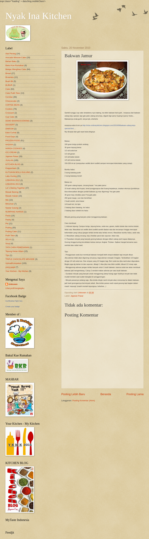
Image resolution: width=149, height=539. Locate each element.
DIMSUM (9, 129)
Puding (8, 227)
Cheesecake (11, 101)
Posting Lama (135, 394)
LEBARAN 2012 (12, 180)
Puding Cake (11, 231)
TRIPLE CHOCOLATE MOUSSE (19, 259)
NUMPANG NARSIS (14, 212)
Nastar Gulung (11, 208)
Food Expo (10, 136)
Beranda (105, 394)
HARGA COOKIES (13, 148)
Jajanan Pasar (77, 296)
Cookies (9, 109)
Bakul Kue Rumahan (14, 65)
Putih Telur (10, 235)
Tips (7, 255)
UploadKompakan (13, 263)
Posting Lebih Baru (73, 394)
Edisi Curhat (10, 132)
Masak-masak (11, 196)
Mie (7, 200)
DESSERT (10, 124)
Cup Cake (9, 117)
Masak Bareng (11, 192)
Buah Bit (9, 81)
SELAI (8, 239)
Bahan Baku (10, 61)
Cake (7, 89)
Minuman (9, 204)
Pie (6, 223)
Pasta (8, 215)
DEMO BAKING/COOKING (17, 121)
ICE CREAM (11, 152)
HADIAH (9, 144)
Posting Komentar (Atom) (83, 400)
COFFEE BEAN (12, 105)
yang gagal (10, 267)
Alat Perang (10, 53)
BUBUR (8, 85)
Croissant (9, 113)
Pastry (8, 219)
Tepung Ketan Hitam (14, 251)
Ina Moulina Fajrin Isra (13, 301)
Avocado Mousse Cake (15, 57)
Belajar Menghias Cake (15, 69)
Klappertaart (10, 168)
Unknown (13, 284)
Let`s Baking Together (15, 188)
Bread (8, 73)
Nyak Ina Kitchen (38, 16)
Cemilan (9, 97)
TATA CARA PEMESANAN (17, 247)
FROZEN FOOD (12, 140)
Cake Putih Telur (12, 93)
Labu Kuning (11, 176)
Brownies (9, 77)
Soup (7, 243)
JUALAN (9, 160)
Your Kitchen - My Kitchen (16, 271)
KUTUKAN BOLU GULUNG (17, 172)
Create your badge (12, 306)
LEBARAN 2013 (12, 184)
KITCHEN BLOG (12, 164)
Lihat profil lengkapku (14, 288)
